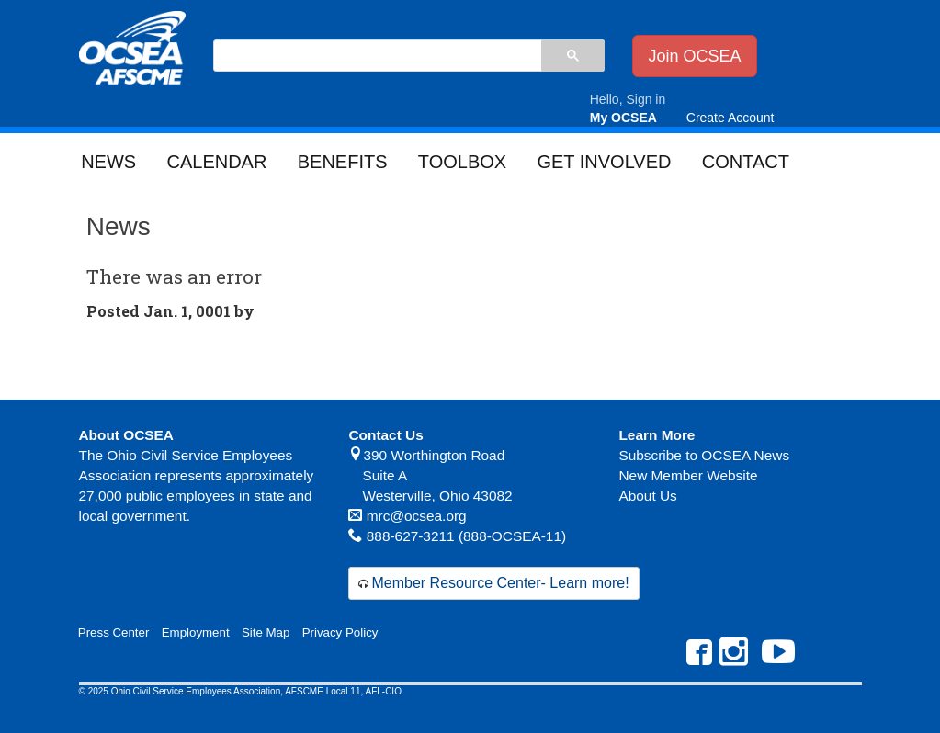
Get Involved (604, 162)
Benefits (343, 162)
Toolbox (462, 162)
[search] (376, 57)
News (108, 162)
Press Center (114, 632)
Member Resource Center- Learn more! (500, 583)
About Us (647, 495)
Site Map (265, 632)
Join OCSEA (694, 56)
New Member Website (687, 475)
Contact (745, 162)
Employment (196, 632)
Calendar (216, 162)
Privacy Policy (340, 632)
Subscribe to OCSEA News (703, 455)
